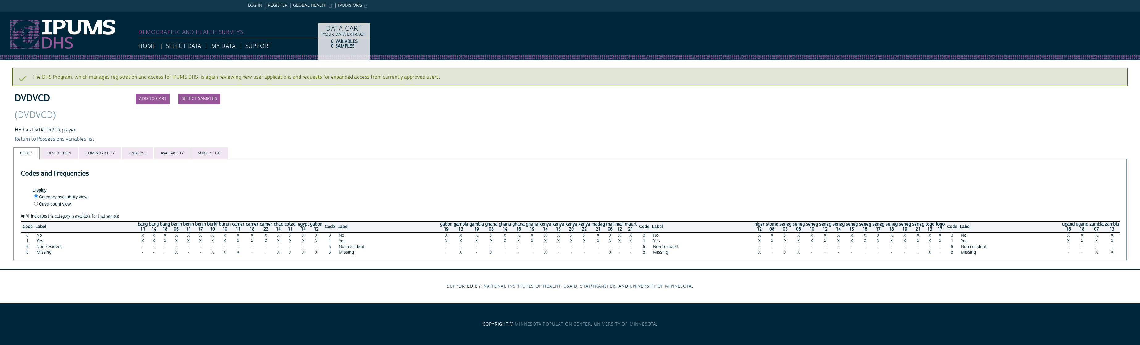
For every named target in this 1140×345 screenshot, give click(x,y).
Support (258, 46)
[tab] (26, 153)
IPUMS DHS (13, 15)
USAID (570, 286)
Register (277, 5)
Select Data (183, 46)
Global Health (310, 5)
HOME (147, 46)
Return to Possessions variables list (54, 139)
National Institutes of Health (522, 286)
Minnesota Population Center (553, 324)
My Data (223, 46)
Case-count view (55, 204)
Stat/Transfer (597, 286)
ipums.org (350, 5)
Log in (255, 5)
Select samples (199, 99)
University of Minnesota (661, 286)
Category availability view (63, 196)
